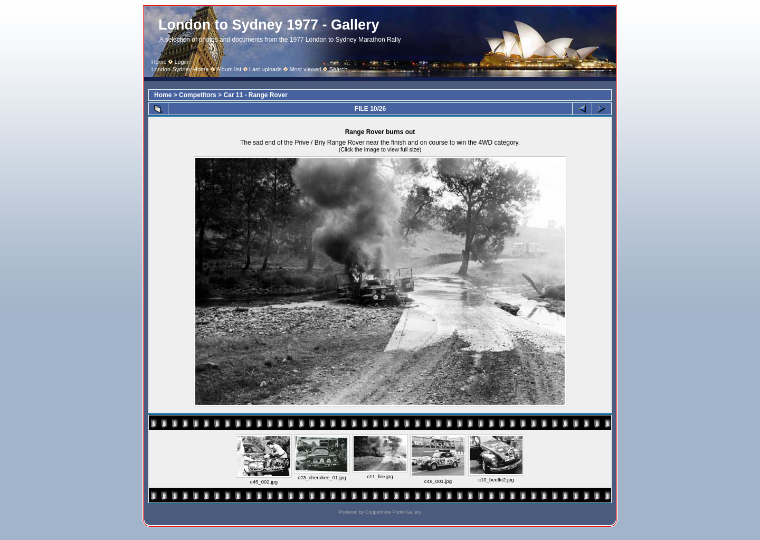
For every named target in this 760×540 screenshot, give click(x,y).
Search (338, 69)
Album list (228, 69)
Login (181, 62)
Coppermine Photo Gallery (393, 512)
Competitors (197, 95)
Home (159, 62)
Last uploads (265, 69)
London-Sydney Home (180, 69)
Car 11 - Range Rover (255, 95)
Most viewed (305, 69)
